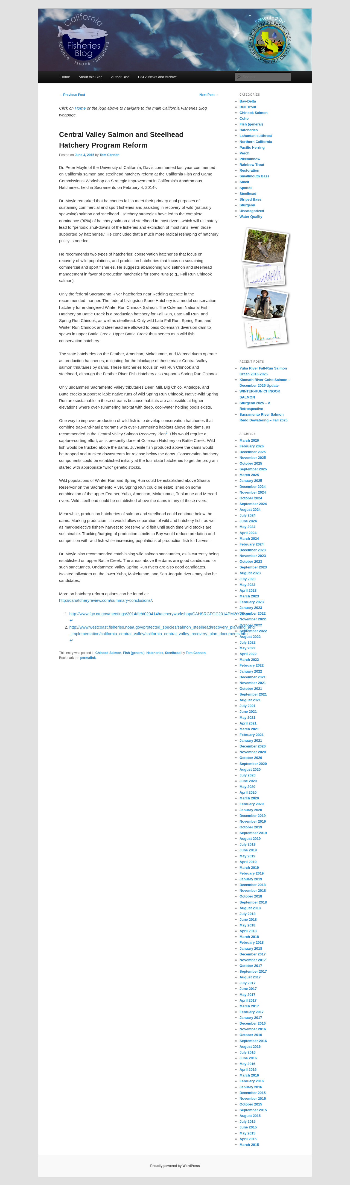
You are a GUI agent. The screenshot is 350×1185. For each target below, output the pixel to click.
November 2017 (253, 960)
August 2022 (250, 637)
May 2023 (247, 585)
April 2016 (248, 1069)
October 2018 (251, 896)
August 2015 (250, 1116)
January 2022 (251, 671)
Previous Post (72, 95)
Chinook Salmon (108, 653)
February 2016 (252, 1081)
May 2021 (247, 717)
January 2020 (251, 810)
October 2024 (251, 498)
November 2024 (253, 492)
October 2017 (251, 966)
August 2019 (250, 839)
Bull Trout (248, 107)
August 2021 (250, 700)
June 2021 (248, 711)
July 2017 (248, 983)
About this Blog (90, 77)
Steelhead (172, 653)
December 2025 (253, 452)
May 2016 (247, 1064)
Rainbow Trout (252, 165)
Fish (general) (134, 653)
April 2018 (248, 931)
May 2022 (247, 648)
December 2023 (253, 550)
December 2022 (253, 613)
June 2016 (248, 1058)
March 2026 (249, 440)
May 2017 (247, 995)
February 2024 (252, 544)
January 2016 (251, 1087)
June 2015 (248, 1127)
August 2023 (250, 573)
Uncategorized (252, 211)
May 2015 (247, 1133)
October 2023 (251, 561)
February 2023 (252, 602)
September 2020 (253, 764)
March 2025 (249, 475)
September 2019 (253, 833)
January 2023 (251, 608)
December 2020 (253, 746)
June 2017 (248, 989)
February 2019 (252, 873)
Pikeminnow (250, 159)
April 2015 (248, 1139)
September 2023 (253, 567)
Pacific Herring (252, 147)
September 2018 (253, 902)
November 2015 (253, 1098)
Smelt (244, 182)
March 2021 (249, 729)
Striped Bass (250, 199)
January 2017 (251, 1018)
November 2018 (253, 890)
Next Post (209, 95)
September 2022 (253, 631)
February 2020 (252, 804)
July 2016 (248, 1052)
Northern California (256, 142)
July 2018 (248, 914)
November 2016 (253, 1029)
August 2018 (250, 908)
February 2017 (252, 1012)
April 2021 (248, 723)
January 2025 (251, 481)
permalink (88, 658)
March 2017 (249, 1006)
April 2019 (248, 862)
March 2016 (249, 1075)
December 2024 (253, 487)
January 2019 (251, 879)
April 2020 (248, 792)
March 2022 (249, 660)
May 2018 (247, 925)
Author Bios (120, 77)
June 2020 (248, 781)
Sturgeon (247, 205)
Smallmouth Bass (254, 176)
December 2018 (253, 885)
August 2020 (250, 769)
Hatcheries (154, 653)
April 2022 (248, 654)
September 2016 (253, 1041)
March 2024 (249, 538)
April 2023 (248, 590)
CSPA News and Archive (157, 77)
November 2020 (253, 752)
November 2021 (253, 683)
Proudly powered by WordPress (175, 1166)
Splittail (246, 188)
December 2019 (253, 816)
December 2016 (253, 1023)
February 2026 (252, 446)
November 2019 (253, 821)
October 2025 (251, 463)
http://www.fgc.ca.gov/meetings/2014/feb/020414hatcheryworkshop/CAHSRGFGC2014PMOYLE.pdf (160, 613)
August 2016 (250, 1047)
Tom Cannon (109, 155)
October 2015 (251, 1104)
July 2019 (248, 844)
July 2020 (248, 775)
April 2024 (248, 533)
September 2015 (253, 1110)
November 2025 (253, 458)
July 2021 (248, 706)
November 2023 (253, 556)
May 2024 (247, 527)
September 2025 (253, 469)
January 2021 (251, 740)
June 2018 (248, 919)
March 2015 (249, 1145)
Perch (244, 153)
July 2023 (248, 579)
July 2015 (248, 1121)
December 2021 (253, 677)
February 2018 (252, 942)
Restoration (249, 170)
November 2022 (253, 619)
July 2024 (248, 515)
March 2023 (249, 596)
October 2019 (251, 827)
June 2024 (248, 521)
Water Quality (251, 217)
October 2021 (251, 689)
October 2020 (251, 758)
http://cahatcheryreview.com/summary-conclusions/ (105, 600)
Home (65, 77)
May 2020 (247, 787)
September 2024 (253, 504)
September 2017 (253, 971)
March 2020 (249, 798)
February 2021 (252, 735)
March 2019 (249, 868)
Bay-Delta (248, 101)
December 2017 (253, 954)
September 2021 (253, 694)
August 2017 (250, 977)
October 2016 (251, 1035)
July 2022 (248, 642)
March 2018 (249, 937)
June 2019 (248, 850)
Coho (244, 118)
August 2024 (250, 510)
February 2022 (252, 665)
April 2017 (248, 1000)
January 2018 (251, 948)
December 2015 (253, 1093)
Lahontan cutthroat (256, 136)
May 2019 (247, 856)
